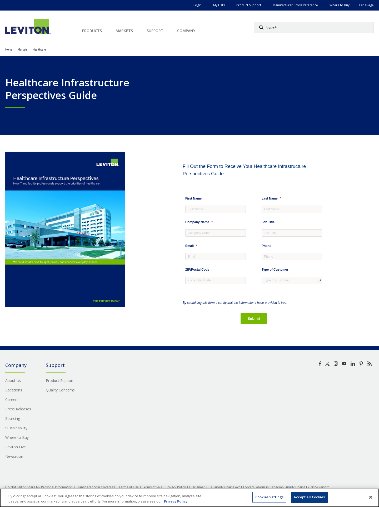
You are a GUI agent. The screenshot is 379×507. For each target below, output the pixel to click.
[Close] (370, 497)
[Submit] (254, 318)
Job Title (268, 222)
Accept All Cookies (309, 497)
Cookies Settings (269, 497)
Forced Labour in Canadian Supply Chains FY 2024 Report (286, 487)
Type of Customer (275, 269)
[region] (189, 497)
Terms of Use (129, 487)
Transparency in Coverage (95, 487)
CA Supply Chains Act (224, 487)
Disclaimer (197, 487)
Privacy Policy (176, 487)
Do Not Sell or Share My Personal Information (39, 487)
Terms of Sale (152, 487)
